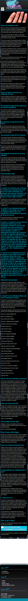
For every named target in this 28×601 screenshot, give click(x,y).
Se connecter (4, 571)
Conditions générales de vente (8, 585)
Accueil (3, 580)
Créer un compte (5, 573)
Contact (3, 582)
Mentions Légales (5, 583)
